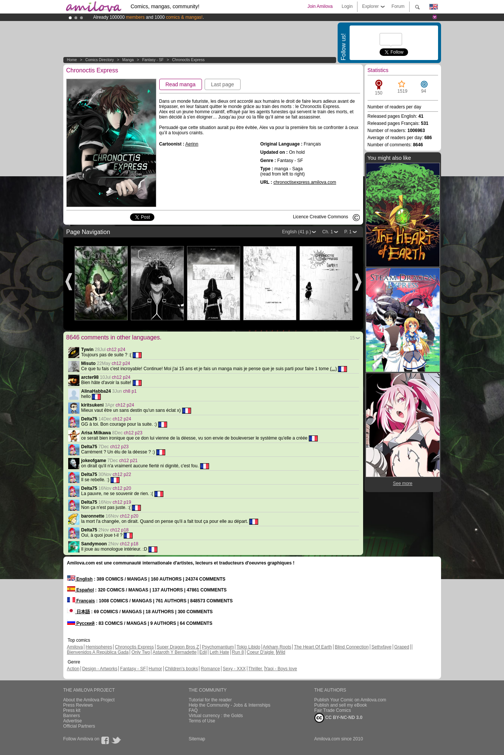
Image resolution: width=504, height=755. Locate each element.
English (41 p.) (296, 231)
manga (128, 60)
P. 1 (348, 231)
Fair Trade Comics (332, 710)
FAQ (193, 710)
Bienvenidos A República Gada (98, 652)
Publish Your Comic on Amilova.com (350, 699)
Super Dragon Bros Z (178, 647)
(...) (333, 368)
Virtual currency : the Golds (216, 715)
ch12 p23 (133, 432)
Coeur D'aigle (261, 652)
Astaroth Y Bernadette (175, 652)
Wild (281, 652)
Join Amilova (319, 6)
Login (347, 6)
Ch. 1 (327, 231)
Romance (210, 668)
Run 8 (238, 652)
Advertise (72, 720)
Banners (71, 715)
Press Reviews (78, 705)
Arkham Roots (277, 647)
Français (81, 600)
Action (73, 668)
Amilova (75, 647)
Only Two (141, 652)
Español (80, 590)
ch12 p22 (122, 474)
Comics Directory (99, 60)
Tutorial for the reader (210, 699)
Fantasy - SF (152, 60)
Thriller (255, 668)
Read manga (181, 84)
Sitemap (197, 738)
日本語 (78, 611)
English (80, 579)
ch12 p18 (119, 530)
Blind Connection (352, 647)
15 (352, 338)
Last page (222, 84)
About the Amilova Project (89, 699)
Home (72, 60)
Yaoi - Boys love (281, 668)
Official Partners (79, 726)
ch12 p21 (128, 460)
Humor (155, 668)
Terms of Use (202, 720)
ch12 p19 (122, 502)
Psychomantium (218, 647)
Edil (203, 652)
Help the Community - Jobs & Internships (230, 705)
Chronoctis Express (188, 60)
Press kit (72, 710)
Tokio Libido (248, 647)
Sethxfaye (381, 647)
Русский (81, 623)
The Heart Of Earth (313, 647)
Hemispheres (99, 647)
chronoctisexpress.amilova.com (305, 182)
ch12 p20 (122, 488)
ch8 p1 (130, 391)
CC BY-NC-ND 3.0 (338, 718)
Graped (401, 647)
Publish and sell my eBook (340, 705)
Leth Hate (219, 652)
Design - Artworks (99, 668)
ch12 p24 (116, 349)
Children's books (181, 668)
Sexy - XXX (234, 668)
